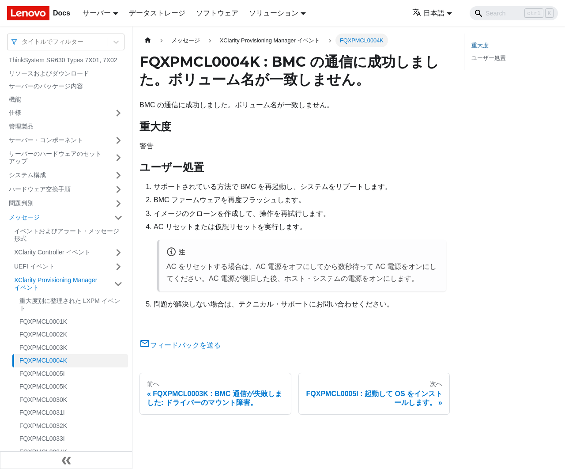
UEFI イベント (34, 266)
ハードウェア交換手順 (40, 189)
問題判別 (21, 203)
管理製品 (21, 126)
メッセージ (24, 217)
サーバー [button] (97, 13)
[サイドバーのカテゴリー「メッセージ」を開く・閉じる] (118, 218)
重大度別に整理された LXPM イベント (69, 304)
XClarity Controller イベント (52, 252)
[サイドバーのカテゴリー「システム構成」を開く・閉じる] (118, 175)
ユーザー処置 (488, 58)
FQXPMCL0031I (42, 412)
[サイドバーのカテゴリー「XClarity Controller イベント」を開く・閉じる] (118, 253)
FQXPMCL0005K (43, 386)
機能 (15, 99)
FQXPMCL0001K (43, 321)
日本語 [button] (428, 13)
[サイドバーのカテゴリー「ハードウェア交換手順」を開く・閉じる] (118, 189)
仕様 (15, 112)
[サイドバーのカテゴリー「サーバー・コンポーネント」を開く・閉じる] (118, 140)
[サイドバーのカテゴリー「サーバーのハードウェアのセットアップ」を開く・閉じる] (118, 158)
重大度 (480, 45)
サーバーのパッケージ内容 (46, 86)
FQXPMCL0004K (43, 360)
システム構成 (27, 174)
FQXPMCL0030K (43, 399)
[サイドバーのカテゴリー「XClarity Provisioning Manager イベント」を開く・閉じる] (118, 284)
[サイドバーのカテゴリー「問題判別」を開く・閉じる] (118, 204)
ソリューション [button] (273, 13)
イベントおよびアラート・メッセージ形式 (66, 234)
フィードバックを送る (180, 345)
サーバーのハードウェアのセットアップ (55, 157)
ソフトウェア (217, 13)
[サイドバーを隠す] (66, 460)
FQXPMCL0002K (43, 334)
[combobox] (22, 42)
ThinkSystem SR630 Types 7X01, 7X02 (63, 60)
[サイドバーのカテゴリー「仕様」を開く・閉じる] (118, 113)
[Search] (514, 13)
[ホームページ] (147, 40)
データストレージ (157, 13)
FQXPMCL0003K (43, 347)
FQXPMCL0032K (43, 425)
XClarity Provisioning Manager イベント (55, 283)
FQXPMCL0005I (42, 373)
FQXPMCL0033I (42, 438)
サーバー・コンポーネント (46, 140)
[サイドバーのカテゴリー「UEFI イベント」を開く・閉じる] (118, 267)
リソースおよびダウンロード (49, 73)
